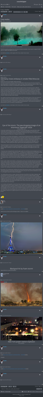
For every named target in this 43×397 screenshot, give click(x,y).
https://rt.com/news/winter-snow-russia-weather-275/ (14, 368)
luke (4, 200)
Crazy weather (4, 9)
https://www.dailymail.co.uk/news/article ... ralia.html (14, 354)
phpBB (18, 394)
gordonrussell (6, 273)
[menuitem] (8, 5)
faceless (5, 14)
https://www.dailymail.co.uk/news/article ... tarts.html (14, 209)
